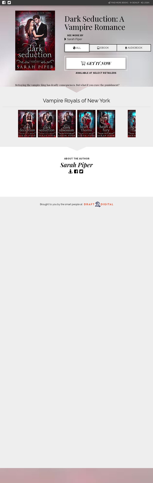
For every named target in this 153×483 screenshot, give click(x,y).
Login (145, 2)
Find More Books (118, 2)
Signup (134, 2)
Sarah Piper (74, 39)
